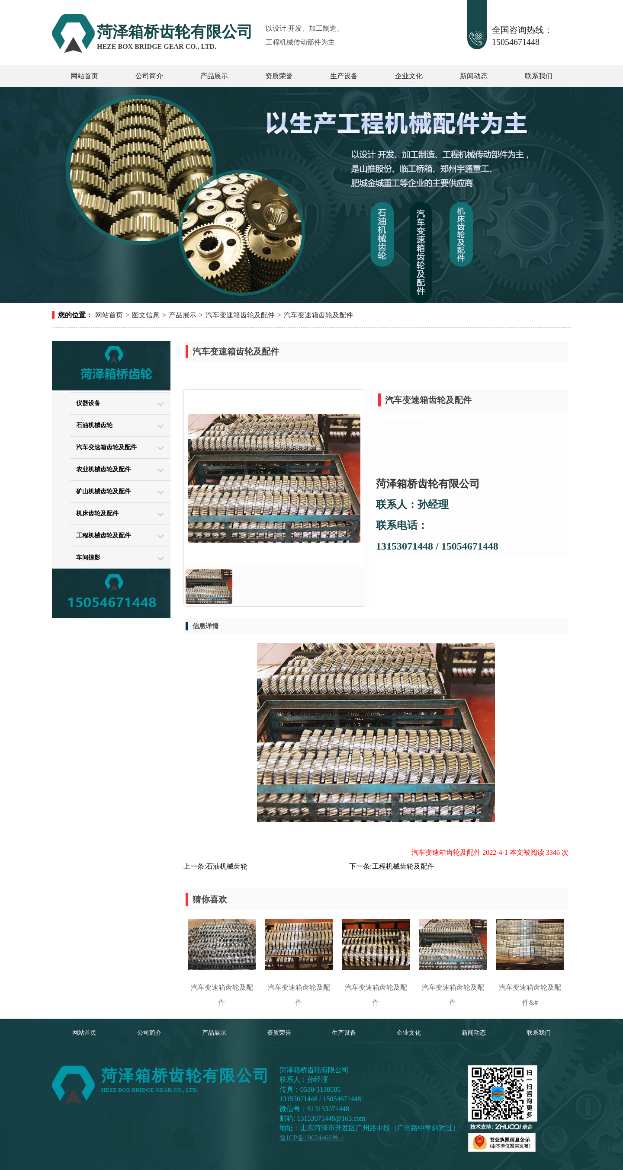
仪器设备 (88, 403)
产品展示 (214, 76)
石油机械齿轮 (94, 425)
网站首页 (84, 76)
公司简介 (149, 76)
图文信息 (146, 315)
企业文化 (409, 76)
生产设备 (344, 76)
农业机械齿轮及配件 (103, 469)
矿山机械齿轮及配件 (103, 491)
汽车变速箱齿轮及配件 (240, 315)
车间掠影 (88, 557)
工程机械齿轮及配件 (103, 535)
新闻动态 (474, 76)
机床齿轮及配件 (97, 513)
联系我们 (538, 76)
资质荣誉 (279, 76)
